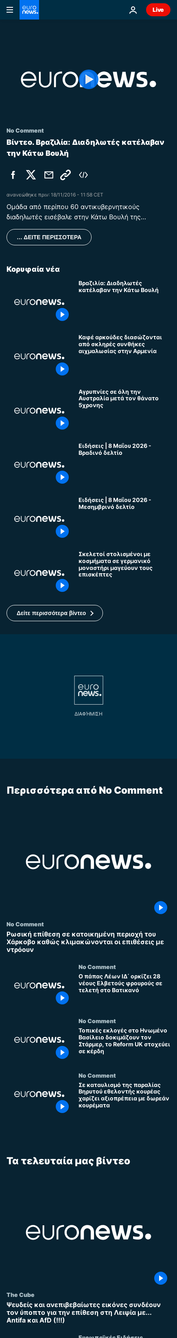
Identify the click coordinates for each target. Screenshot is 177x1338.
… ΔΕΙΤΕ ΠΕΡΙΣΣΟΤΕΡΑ (49, 237)
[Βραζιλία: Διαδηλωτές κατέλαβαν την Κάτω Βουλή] (124, 302)
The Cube (21, 1294)
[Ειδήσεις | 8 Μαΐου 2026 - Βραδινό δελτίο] (124, 465)
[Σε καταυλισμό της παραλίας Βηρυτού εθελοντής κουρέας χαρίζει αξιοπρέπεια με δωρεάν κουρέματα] (124, 1099)
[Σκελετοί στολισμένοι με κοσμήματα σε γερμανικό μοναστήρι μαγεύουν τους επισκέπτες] (124, 573)
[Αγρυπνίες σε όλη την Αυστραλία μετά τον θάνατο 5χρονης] (124, 411)
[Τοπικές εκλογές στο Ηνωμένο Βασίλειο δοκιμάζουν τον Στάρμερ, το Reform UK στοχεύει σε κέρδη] (124, 1045)
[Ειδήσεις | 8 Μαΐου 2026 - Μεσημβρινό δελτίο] (124, 519)
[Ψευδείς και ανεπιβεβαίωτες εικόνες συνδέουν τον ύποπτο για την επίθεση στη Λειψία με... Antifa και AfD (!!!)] (88, 1312)
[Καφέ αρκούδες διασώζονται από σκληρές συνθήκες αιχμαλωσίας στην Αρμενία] (124, 356)
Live (158, 9)
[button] (55, 613)
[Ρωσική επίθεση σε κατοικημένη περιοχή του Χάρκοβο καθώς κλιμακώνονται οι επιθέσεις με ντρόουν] (88, 942)
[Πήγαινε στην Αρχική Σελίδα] (29, 10)
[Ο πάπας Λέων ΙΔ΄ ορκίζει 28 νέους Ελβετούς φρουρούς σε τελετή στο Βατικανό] (124, 990)
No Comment (25, 924)
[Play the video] (88, 80)
